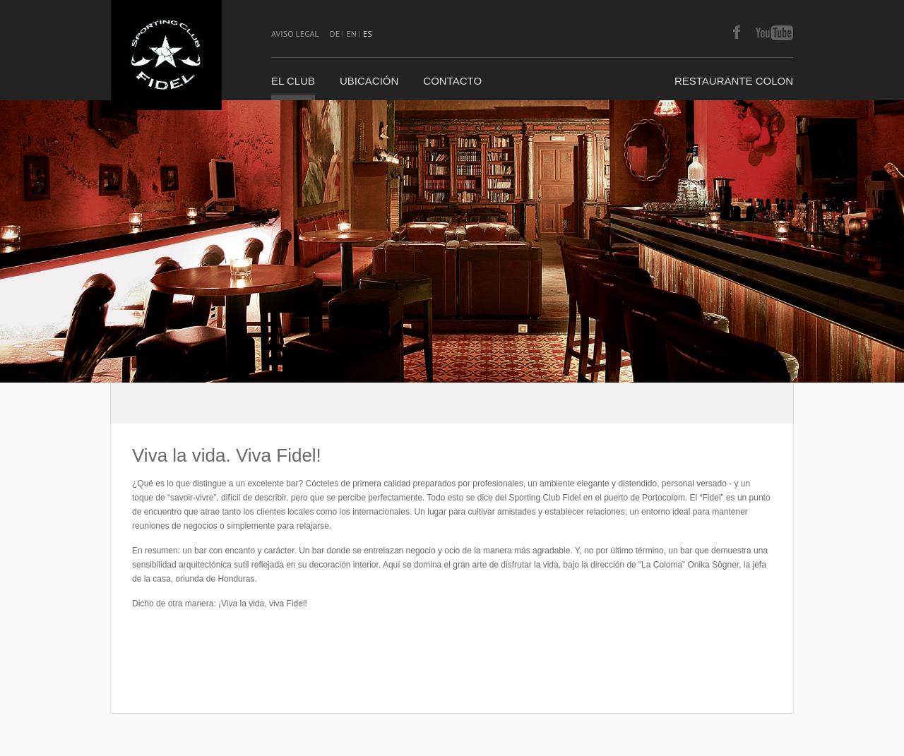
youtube (774, 33)
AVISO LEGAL (295, 33)
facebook (736, 33)
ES (367, 33)
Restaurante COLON (733, 81)
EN (351, 33)
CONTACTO (452, 81)
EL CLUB (293, 81)
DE (335, 33)
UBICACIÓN (369, 81)
